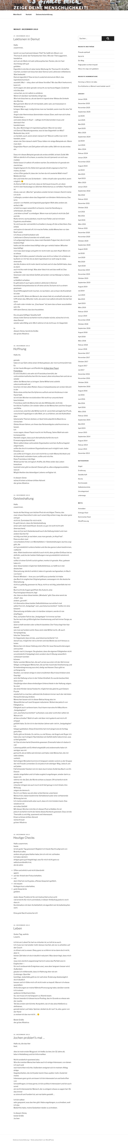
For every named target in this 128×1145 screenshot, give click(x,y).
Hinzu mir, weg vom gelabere (88, 69)
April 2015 (81, 428)
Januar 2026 (82, 99)
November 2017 (84, 357)
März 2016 (82, 411)
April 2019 (81, 303)
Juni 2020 (81, 257)
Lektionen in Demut (26, 39)
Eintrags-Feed (83, 513)
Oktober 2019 (83, 278)
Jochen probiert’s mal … (29, 1037)
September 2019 (84, 282)
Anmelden (81, 508)
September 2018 (84, 328)
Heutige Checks (23, 837)
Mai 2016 (81, 403)
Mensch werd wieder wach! (100, 86)
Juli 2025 (81, 116)
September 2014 (84, 436)
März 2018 (82, 341)
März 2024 (82, 149)
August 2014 (82, 441)
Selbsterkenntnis (84, 487)
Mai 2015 (81, 424)
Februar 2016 (83, 416)
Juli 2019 (81, 291)
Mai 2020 (81, 262)
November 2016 (84, 378)
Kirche (80, 479)
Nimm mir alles (91, 82)
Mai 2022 (81, 195)
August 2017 (82, 366)
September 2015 (84, 420)
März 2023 (82, 182)
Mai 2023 (81, 174)
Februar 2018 (83, 345)
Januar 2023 (82, 187)
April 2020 (82, 266)
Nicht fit (81, 56)
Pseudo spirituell (84, 52)
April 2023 (82, 178)
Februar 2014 (83, 445)
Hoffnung (19, 349)
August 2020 (83, 249)
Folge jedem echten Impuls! (88, 65)
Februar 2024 (83, 153)
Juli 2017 (81, 370)
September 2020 (84, 245)
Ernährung (82, 470)
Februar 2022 (83, 199)
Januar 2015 (82, 432)
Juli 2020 (81, 253)
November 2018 (84, 320)
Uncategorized (83, 491)
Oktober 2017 (83, 361)
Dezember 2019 (84, 270)
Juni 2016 (81, 399)
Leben (17, 928)
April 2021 (81, 220)
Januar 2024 (82, 157)
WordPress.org (83, 521)
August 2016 (82, 391)
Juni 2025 (81, 120)
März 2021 (82, 224)
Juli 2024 (81, 141)
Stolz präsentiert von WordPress (42, 1140)
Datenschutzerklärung (44, 14)
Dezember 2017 (84, 353)
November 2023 (84, 162)
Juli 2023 (81, 170)
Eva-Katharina (83, 86)
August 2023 (82, 166)
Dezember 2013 (84, 453)
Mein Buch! (17, 14)
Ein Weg (81, 60)
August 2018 (82, 332)
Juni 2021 (81, 212)
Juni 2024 (81, 145)
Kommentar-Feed (84, 517)
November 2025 (84, 107)
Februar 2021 (83, 228)
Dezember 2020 (84, 232)
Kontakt (29, 14)
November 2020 (84, 237)
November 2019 (84, 274)
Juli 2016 (81, 395)
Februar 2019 (83, 311)
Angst (80, 466)
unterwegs (82, 495)
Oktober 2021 (83, 207)
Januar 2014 (82, 449)
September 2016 (84, 386)
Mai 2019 (81, 299)
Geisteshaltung (23, 498)
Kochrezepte (82, 483)
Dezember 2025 (84, 103)
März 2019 (82, 307)
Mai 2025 (81, 124)
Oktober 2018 (83, 324)
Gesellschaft (82, 475)
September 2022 (84, 191)
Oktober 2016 (83, 382)
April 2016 (81, 407)
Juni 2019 (81, 295)
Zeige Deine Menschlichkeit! (51, 7)
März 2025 (82, 133)
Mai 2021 (81, 216)
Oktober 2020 (83, 241)
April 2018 (81, 337)
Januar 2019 (82, 316)
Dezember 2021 (84, 203)
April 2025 (82, 128)
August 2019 (82, 287)
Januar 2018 (82, 349)
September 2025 (84, 112)
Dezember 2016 (84, 374)
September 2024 (84, 137)
